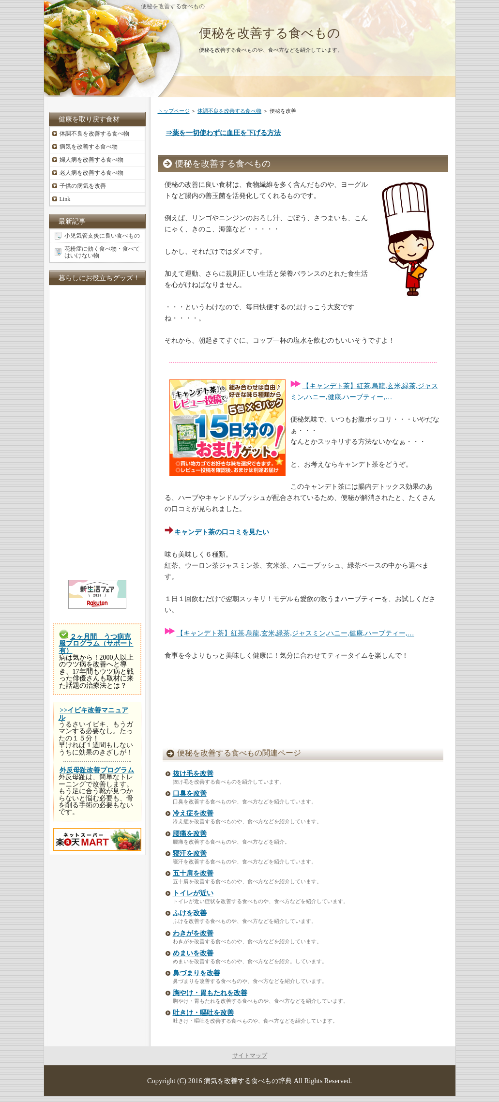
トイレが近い (193, 893)
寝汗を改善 (190, 853)
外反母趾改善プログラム (97, 770)
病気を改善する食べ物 (89, 146)
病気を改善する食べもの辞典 (248, 1081)
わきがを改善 (193, 933)
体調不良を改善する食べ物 (229, 111)
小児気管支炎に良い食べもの (102, 235)
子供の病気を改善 (83, 185)
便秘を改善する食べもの (269, 33)
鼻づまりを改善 (196, 973)
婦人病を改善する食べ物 (91, 159)
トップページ (174, 111)
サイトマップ (249, 1055)
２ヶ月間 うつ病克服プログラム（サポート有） (96, 643)
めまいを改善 (193, 953)
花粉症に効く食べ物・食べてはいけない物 (102, 252)
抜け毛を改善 (193, 773)
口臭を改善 (190, 793)
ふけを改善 (190, 913)
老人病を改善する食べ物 (91, 172)
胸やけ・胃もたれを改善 (210, 992)
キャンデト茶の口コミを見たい (221, 532)
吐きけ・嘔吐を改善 (203, 1012)
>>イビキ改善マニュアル (94, 714)
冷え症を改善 (193, 813)
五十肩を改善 (193, 873)
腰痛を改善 (190, 833)
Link (65, 199)
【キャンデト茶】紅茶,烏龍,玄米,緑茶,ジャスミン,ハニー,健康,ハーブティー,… (295, 633)
